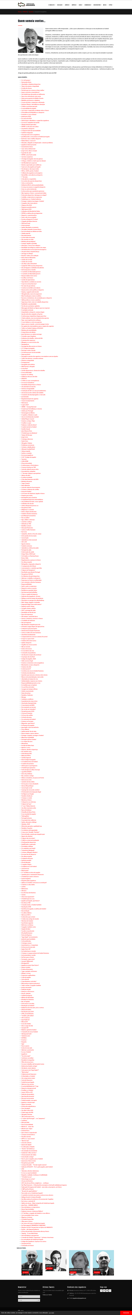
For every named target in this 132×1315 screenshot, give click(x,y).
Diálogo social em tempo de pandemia (32, 598)
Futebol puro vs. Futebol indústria (31, 199)
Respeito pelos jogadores (28, 880)
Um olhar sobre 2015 (27, 1110)
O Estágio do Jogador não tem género (32, 159)
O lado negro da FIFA (27, 1112)
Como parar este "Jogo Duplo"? (30, 1070)
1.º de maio (24, 177)
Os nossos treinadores (27, 382)
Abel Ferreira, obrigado (28, 366)
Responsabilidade (26, 584)
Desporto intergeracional (28, 1088)
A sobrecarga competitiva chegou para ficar (33, 316)
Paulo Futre (24, 441)
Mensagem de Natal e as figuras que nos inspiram (35, 308)
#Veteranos (24, 888)
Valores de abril (25, 475)
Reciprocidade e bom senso (29, 276)
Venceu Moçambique (27, 786)
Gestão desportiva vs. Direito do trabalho (33, 370)
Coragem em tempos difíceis (29, 689)
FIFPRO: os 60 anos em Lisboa (29, 126)
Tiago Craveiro (25, 483)
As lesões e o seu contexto (28, 114)
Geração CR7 (24, 1028)
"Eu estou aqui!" (26, 1056)
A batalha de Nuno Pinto (28, 812)
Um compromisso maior (28, 1078)
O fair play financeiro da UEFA (29, 479)
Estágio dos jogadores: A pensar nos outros (33, 1241)
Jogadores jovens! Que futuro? (30, 965)
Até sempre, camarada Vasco (29, 616)
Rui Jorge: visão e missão (28, 350)
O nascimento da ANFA (27, 705)
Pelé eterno (24, 403)
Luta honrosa (25, 868)
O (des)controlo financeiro (28, 1074)
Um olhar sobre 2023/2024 (29, 263)
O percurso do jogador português (31, 167)
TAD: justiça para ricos (27, 1116)
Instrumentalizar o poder (28, 955)
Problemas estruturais (27, 445)
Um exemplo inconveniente (29, 1151)
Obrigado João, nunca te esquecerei (31, 294)
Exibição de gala (26, 989)
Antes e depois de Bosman (28, 511)
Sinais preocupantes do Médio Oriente (32, 98)
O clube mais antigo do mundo (30, 919)
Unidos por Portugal (27, 411)
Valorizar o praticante (27, 1050)
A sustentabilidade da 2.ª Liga (29, 1086)
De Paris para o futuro (27, 957)
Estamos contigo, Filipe (28, 421)
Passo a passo (25, 1046)
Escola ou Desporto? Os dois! (29, 219)
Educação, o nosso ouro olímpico (30, 245)
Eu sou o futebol (26, 1052)
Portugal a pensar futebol (28, 739)
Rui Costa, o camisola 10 (28, 1201)
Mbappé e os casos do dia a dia (30, 342)
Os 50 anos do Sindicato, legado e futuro (33, 493)
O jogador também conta (28, 927)
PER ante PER (25, 1122)
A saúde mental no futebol (29, 427)
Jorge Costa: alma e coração (29, 151)
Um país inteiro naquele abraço (30, 251)
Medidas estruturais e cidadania (30, 100)
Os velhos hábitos (26, 913)
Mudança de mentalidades (29, 330)
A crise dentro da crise (27, 651)
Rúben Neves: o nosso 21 (28, 140)
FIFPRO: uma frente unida (28, 155)
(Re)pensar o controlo (27, 509)
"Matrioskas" (25, 1072)
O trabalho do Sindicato (28, 620)
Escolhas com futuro (27, 278)
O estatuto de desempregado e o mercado (33, 394)
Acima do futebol (26, 491)
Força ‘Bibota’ (25, 729)
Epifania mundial (26, 860)
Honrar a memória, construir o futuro (32, 618)
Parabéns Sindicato (26, 796)
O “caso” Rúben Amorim (28, 806)
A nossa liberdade (26, 372)
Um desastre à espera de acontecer (31, 655)
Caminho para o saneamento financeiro (32, 874)
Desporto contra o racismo (29, 588)
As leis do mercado (26, 1048)
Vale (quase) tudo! (26, 1034)
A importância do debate (28, 332)
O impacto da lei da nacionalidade (31, 130)
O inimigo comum (26, 943)
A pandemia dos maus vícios (29, 701)
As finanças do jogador (27, 725)
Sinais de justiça (25, 693)
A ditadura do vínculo (27, 503)
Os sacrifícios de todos (27, 687)
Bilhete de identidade (27, 997)
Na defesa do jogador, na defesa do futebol (33, 909)
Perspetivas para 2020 (27, 711)
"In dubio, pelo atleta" (27, 1015)
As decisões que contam (28, 917)
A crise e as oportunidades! (29, 1173)
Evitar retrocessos (26, 649)
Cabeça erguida (25, 451)
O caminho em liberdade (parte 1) (30, 274)
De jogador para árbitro (28, 364)
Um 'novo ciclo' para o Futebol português (33, 1223)
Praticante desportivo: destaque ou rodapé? (34, 195)
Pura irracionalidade (27, 1124)
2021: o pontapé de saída (28, 610)
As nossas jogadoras (27, 455)
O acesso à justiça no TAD (28, 467)
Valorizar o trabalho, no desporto (30, 578)
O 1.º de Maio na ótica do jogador (30, 872)
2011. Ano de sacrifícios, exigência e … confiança (35, 1183)
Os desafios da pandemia (28, 653)
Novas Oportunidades (27, 1209)
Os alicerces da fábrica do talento (30, 288)
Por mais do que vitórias (28, 286)
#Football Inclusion (26, 933)
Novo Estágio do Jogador (28, 759)
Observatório (97, 5)
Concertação (25, 538)
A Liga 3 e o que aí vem (27, 638)
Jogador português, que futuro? (30, 901)
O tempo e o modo (26, 798)
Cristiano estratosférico (28, 1134)
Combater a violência (27, 699)
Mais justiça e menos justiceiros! (30, 983)
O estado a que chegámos (28, 336)
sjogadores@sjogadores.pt (79, 1298)
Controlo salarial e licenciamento (30, 487)
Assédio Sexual (25, 429)
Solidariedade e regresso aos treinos (31, 681)
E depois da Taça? (26, 804)
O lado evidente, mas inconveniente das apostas (35, 318)
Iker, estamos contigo (27, 776)
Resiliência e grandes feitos (29, 590)
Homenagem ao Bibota (28, 413)
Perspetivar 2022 (26, 507)
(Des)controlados (26, 1009)
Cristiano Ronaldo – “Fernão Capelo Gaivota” (34, 1165)
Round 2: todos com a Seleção (29, 255)
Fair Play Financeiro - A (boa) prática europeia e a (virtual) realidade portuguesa (44, 1185)
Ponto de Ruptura (26, 935)
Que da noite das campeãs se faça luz (31, 314)
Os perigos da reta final (28, 657)
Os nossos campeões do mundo (30, 122)
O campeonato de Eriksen (28, 566)
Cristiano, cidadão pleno (28, 447)
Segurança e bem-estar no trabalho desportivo (34, 302)
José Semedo (25, 397)
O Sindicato (51, 5)
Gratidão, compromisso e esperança (31, 197)
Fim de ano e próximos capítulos (30, 306)
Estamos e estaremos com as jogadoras (32, 663)
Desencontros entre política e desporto (32, 290)
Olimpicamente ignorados (28, 124)
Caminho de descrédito (28, 782)
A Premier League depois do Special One (32, 626)
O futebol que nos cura (27, 899)
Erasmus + (24, 1040)
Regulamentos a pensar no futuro (31, 560)
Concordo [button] (126, 1312)
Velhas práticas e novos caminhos (31, 300)
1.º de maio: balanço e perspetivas (31, 473)
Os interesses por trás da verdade (30, 352)
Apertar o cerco (25, 747)
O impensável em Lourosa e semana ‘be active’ (34, 636)
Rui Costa (24, 532)
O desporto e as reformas (28, 802)
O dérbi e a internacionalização (30, 840)
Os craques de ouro (26, 741)
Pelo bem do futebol (27, 921)
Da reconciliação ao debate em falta (31, 231)
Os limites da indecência (28, 673)
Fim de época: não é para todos (30, 169)
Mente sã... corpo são (27, 1126)
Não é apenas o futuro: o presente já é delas (33, 193)
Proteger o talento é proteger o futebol (32, 201)
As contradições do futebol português (32, 1239)
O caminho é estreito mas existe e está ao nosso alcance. (37, 1195)
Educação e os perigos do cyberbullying (32, 600)
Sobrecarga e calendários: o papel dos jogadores (35, 120)
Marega (23, 697)
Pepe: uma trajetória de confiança (31, 320)
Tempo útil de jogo (26, 435)
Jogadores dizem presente (28, 144)
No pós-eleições (26, 993)
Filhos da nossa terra (27, 1062)
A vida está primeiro (27, 969)
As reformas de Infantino (28, 892)
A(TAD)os (24, 1038)
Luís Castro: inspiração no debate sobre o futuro (35, 110)
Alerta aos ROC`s (26, 915)
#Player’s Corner (26, 973)
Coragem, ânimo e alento (28, 608)
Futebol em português (27, 1082)
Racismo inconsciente (27, 1098)
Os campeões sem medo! (28, 848)
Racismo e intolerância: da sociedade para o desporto (36, 298)
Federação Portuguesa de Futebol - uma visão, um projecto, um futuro (41, 1187)
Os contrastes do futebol (28, 719)
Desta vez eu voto (26, 780)
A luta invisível (25, 225)
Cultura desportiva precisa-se (29, 505)
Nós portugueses (26, 622)
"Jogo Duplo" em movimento (29, 937)
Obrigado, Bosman (26, 1114)
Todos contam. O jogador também (31, 985)
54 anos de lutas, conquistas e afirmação (32, 102)
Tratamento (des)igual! (27, 850)
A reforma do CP (26, 669)
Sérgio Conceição (26, 1104)
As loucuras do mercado (28, 947)
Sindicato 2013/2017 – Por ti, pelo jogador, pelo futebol (37, 1167)
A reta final (24, 368)
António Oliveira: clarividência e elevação (33, 104)
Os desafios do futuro (27, 1245)
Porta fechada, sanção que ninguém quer (33, 834)
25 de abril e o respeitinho (28, 179)
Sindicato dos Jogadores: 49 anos (30, 596)
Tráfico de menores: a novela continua (32, 358)
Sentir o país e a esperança (28, 586)
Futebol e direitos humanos (29, 513)
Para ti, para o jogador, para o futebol (32, 1159)
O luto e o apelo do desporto (29, 594)
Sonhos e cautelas (26, 453)
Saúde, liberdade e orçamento (29, 227)
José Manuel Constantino (28, 515)
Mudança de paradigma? (28, 241)
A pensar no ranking (27, 374)
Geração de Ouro (26, 1243)
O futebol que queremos (28, 767)
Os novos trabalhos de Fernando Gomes (32, 1064)
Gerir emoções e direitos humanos (31, 582)
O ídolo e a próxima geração (29, 106)
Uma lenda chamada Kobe (28, 703)
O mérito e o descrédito (28, 884)
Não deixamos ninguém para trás (30, 624)
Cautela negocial (26, 757)
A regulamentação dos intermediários (32, 499)
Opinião (31, 12)
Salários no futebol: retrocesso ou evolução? (34, 882)
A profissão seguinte (27, 923)
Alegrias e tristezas (26, 1217)
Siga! (22, 1044)
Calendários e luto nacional (29, 540)
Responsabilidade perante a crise (30, 683)
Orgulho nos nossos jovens (29, 644)
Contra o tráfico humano (28, 530)
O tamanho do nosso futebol (29, 1032)
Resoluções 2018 (26, 907)
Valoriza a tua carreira (27, 1084)
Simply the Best (25, 929)
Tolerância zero (25, 1036)
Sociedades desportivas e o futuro (31, 384)
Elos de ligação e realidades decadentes (32, 267)
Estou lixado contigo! (27, 1157)
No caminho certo (26, 751)
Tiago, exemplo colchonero (29, 971)
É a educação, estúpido (28, 1146)
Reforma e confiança (27, 925)
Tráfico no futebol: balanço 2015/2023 (32, 328)
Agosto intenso (25, 544)
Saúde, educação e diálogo (29, 822)
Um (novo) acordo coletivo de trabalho (32, 392)
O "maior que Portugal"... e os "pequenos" (33, 1118)
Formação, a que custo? (28, 959)
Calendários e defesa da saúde (30, 548)
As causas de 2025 (26, 118)
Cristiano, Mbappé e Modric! (29, 852)
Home (19, 12)
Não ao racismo (25, 647)
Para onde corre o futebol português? (32, 1193)
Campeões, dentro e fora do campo (31, 534)
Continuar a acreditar (27, 1058)
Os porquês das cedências (28, 820)
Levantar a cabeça (26, 522)
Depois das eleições (26, 836)
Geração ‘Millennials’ (27, 961)
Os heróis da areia (26, 717)
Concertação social (26, 788)
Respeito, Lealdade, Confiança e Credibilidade (34, 1175)
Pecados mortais (26, 1136)
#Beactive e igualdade (27, 737)
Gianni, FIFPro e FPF (27, 1092)
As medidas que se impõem (29, 685)
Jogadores (24, 1054)
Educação (59, 5)
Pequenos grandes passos (28, 207)
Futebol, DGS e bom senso (28, 640)
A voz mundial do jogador (28, 814)
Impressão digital (26, 1144)
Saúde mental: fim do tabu (28, 731)
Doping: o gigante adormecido (30, 292)
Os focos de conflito (27, 715)
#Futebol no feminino (27, 999)
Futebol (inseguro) (26, 995)
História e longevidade (27, 388)
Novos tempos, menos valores (30, 733)
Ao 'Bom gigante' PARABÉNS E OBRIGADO (33, 1225)
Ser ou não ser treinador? (28, 709)
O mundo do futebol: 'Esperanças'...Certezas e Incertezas (37, 1237)
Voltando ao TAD (26, 524)
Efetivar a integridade (27, 360)
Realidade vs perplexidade (28, 304)
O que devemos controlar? (28, 981)
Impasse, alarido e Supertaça (29, 749)
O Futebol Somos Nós (27, 1219)
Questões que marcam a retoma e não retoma (34, 675)
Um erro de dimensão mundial (30, 417)
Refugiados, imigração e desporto (31, 564)
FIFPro (110, 5)
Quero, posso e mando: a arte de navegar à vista (35, 324)
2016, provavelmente (27, 1013)
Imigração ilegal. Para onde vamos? (31, 604)
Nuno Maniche (25, 485)
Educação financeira (27, 528)
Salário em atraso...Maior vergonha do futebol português (37, 1203)
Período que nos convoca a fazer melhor (32, 90)
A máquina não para (27, 858)
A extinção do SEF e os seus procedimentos (33, 390)
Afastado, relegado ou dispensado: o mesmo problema (37, 142)
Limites (23, 886)
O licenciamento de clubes (28, 1155)
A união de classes (26, 88)
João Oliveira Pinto (26, 431)
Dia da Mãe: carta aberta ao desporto (32, 175)
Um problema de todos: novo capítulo (32, 501)
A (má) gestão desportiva (28, 842)
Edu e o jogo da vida (27, 1026)
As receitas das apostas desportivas (31, 181)
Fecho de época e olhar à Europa (30, 769)
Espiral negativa (26, 878)
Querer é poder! (25, 967)
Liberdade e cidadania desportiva (30, 84)
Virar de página (25, 1108)
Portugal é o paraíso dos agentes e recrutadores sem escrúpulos (39, 356)
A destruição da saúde (27, 552)
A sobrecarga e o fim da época (29, 465)
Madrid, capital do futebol (28, 1030)
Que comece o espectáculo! (29, 1132)
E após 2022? (25, 405)
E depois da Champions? (28, 570)
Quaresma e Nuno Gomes (28, 1161)
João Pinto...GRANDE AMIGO (29, 1205)
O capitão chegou (26, 864)
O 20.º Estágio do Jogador (28, 457)
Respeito (24, 1042)
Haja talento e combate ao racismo (31, 282)
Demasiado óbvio (26, 82)
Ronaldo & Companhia (27, 1060)
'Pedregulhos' (25, 816)
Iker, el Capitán (25, 1001)
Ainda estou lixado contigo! (29, 1066)
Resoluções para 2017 (27, 1011)
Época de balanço (26, 810)
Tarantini (24, 459)
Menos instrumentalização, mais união (32, 677)
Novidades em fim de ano (28, 612)
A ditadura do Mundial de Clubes (30, 211)
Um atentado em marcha (28, 386)
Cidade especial (25, 233)
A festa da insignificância (28, 1106)
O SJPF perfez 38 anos (27, 1189)
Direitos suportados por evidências (31, 165)
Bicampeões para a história (29, 497)
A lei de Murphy (25, 862)
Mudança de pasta (26, 481)
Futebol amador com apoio (29, 1100)
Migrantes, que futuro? (28, 723)
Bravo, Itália (24, 558)
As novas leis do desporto (28, 854)
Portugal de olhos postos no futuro (31, 346)
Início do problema (26, 774)
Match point (24, 870)
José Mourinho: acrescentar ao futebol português (35, 136)
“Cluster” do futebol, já (27, 1149)
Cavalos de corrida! (26, 259)
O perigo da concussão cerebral (30, 790)
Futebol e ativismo (26, 546)
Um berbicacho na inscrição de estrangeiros (33, 249)
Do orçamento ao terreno (28, 707)
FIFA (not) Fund (25, 223)
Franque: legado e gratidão (29, 243)
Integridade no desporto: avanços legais (32, 312)
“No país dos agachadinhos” (29, 1191)
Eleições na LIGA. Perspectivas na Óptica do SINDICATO (37, 1227)
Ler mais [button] (51, 1312)
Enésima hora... (25, 1130)
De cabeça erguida (26, 562)
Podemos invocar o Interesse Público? (32, 1211)
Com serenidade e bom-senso (29, 1215)
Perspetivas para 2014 (27, 1163)
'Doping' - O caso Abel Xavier (29, 1233)
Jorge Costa (24, 437)
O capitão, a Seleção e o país (29, 415)
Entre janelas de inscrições (29, 536)
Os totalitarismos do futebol (29, 761)
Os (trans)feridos (26, 941)
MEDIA (104, 5)
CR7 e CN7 (24, 542)
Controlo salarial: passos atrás (30, 469)
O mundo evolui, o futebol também (31, 905)
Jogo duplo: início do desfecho (30, 727)
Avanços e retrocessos (27, 991)
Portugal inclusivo (26, 818)
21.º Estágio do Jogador (28, 348)
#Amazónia (24, 743)
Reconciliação (25, 911)
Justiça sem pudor (26, 987)
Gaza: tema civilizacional (28, 149)
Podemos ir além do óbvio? (29, 425)
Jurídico (67, 5)
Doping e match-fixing (27, 606)
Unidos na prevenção (27, 691)
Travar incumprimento (27, 401)
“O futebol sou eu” (26, 1177)
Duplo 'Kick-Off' (26, 949)
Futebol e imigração (27, 132)
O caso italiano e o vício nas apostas (31, 322)
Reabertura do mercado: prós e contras (32, 1007)
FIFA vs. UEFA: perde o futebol (30, 171)
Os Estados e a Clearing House (30, 556)
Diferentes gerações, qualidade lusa (31, 826)
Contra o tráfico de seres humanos (31, 632)
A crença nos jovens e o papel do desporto (33, 187)
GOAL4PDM (24, 461)
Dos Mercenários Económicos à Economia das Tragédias (37, 1199)
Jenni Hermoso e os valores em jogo (31, 334)
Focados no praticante (27, 931)
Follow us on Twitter (47, 1294)
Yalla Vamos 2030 (26, 209)
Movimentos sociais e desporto (30, 665)
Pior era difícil (25, 517)
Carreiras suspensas (27, 157)
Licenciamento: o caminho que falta (31, 568)
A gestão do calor (26, 153)
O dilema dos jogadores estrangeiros (31, 173)
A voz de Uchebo (26, 1024)
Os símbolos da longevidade (29, 830)
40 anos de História (27, 1181)
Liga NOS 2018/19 (26, 772)
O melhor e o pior (26, 423)
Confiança (24, 1120)
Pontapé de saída (26, 550)
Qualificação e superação (28, 844)
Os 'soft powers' (26, 80)
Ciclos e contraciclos (27, 183)
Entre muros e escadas (27, 1003)
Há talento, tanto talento (28, 1068)
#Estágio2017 (25, 963)
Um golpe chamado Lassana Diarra (31, 229)
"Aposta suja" (25, 1140)
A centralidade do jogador (28, 108)
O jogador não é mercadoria (29, 203)
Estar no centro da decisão (29, 189)
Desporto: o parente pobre (29, 215)
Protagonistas (25, 362)
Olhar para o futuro (26, 1221)
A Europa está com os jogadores (30, 134)
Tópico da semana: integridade (30, 86)
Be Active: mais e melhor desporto (31, 138)
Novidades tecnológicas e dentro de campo (33, 247)
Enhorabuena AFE (26, 753)
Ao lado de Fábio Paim (27, 745)
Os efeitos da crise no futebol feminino (32, 671)
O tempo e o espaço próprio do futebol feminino (35, 953)
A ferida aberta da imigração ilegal (31, 792)
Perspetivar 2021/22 (27, 574)
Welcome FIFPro (26, 755)
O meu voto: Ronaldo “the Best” (30, 832)
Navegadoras (25, 344)
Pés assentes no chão (27, 239)
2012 (22, 1169)
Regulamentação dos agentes (29, 399)
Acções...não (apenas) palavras (30, 1229)
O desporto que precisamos (29, 628)
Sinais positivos (25, 354)
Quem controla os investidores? (30, 92)
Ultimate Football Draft (28, 449)
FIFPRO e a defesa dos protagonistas (31, 213)
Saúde (80, 5)
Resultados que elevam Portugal (30, 572)
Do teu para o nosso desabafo (29, 784)
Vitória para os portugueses (29, 765)
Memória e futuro (26, 800)
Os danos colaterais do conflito (30, 489)
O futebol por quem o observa (30, 876)
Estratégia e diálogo (27, 846)
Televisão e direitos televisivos (30, 1171)
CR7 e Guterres (25, 1017)
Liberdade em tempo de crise (29, 679)
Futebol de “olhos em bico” (29, 1153)
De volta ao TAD (25, 903)
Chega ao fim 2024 (26, 205)
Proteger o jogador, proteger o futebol (32, 735)
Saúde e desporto (26, 642)
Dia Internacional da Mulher (29, 592)
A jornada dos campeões (28, 471)
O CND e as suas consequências (30, 380)
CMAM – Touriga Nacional (28, 407)
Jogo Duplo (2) (25, 1019)
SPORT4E (24, 378)
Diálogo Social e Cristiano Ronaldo (31, 1197)
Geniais (23, 894)
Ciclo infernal (25, 979)
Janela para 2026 (26, 116)
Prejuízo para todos (27, 495)
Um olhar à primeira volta (28, 808)
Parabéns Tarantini (26, 828)
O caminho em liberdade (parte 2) (30, 272)
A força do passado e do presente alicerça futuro (35, 1231)
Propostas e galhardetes (28, 975)
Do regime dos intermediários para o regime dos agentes (37, 326)
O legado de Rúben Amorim (29, 221)
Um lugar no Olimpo (27, 253)
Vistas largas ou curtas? (28, 1179)
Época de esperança (27, 614)
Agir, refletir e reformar (28, 519)
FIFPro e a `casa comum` (28, 1138)
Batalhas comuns (26, 526)
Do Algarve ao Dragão (27, 794)
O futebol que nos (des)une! (29, 433)
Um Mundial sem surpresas (29, 163)
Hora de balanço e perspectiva (30, 1235)
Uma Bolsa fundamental (28, 634)
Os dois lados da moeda (28, 237)
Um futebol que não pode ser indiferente (33, 94)
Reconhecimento (26, 235)
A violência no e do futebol (29, 866)
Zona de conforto (26, 1142)
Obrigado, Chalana (26, 443)
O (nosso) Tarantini (26, 713)
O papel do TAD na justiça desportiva (31, 265)
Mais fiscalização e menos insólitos (31, 296)
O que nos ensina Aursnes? (29, 284)
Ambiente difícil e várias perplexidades (32, 185)
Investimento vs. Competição (29, 945)
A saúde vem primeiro (27, 763)
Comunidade (88, 5)
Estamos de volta (26, 667)
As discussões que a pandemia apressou (32, 191)
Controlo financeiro (26, 1080)
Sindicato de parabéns (27, 1094)
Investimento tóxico (27, 147)
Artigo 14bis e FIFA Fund (28, 554)
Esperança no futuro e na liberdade (31, 580)
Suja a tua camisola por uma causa (31, 96)
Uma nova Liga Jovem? (27, 896)
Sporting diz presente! (27, 1096)
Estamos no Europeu (27, 721)
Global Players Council (27, 419)
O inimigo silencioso (27, 439)
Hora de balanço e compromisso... (31, 1207)
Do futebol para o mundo (28, 951)
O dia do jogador (26, 977)
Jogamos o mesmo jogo (28, 1102)
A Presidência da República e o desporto (32, 112)
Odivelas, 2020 (25, 824)
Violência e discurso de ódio (29, 376)
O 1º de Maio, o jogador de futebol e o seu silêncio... (36, 1213)
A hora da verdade (26, 463)
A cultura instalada (26, 477)
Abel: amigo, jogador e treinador (30, 602)
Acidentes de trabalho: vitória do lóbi (32, 338)
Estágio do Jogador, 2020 (28, 659)
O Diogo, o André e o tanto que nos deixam (33, 161)
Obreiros (23, 890)
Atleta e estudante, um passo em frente (32, 778)
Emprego (74, 5)
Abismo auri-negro (26, 1128)
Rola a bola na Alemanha (28, 257)
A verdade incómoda (27, 310)
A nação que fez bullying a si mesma (31, 409)
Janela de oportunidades (28, 939)
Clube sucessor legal (27, 661)
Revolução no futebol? (27, 1005)
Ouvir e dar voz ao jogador (28, 217)
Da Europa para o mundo (28, 269)
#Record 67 (24, 1021)
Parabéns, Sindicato (27, 695)
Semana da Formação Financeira (30, 630)
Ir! (38, 1300)
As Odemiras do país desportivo (30, 576)
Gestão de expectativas (28, 280)
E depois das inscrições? (28, 838)
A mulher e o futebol (27, 1090)
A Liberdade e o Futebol (28, 1076)
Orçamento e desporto (27, 128)
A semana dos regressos (28, 340)
